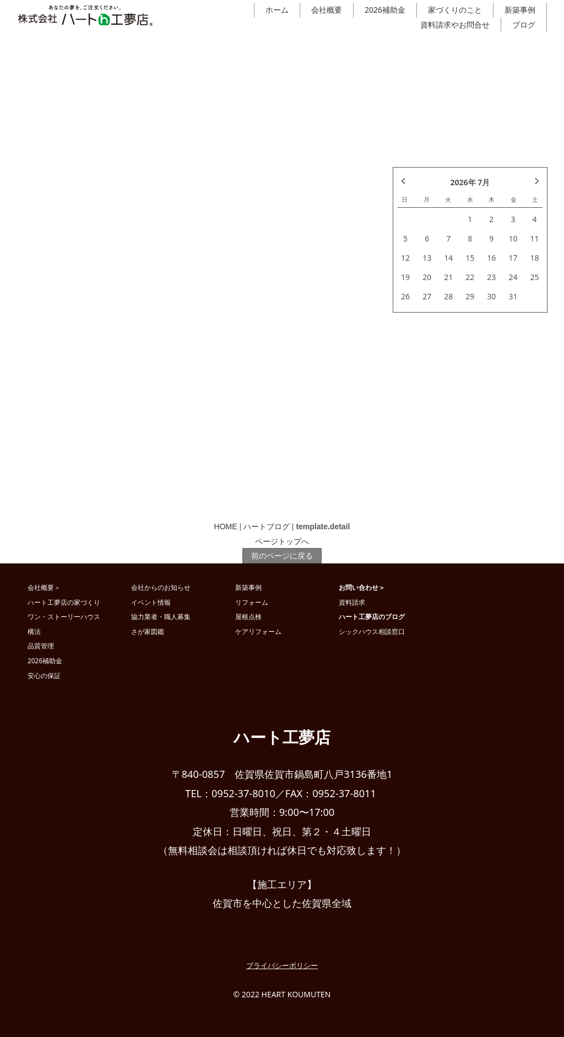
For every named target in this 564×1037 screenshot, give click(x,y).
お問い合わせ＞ (362, 587)
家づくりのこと (455, 9)
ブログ (523, 24)
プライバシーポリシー (282, 965)
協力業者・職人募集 (161, 616)
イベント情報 (151, 602)
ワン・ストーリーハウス (64, 616)
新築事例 (520, 9)
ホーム (277, 9)
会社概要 (326, 9)
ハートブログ (266, 526)
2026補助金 (385, 9)
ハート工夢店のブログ (372, 616)
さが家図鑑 (147, 631)
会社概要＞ (44, 587)
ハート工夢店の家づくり (64, 602)
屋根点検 (248, 616)
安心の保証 (44, 675)
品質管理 (41, 645)
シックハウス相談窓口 (372, 631)
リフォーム (251, 602)
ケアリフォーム (258, 631)
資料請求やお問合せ (455, 24)
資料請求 (352, 602)
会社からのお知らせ (161, 587)
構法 (34, 631)
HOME (225, 526)
